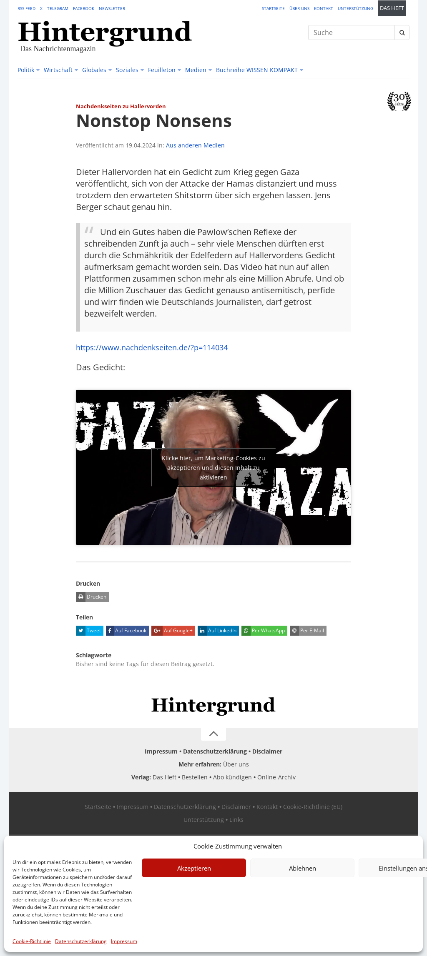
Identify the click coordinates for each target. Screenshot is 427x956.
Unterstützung (355, 8)
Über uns (299, 8)
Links (236, 820)
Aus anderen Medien (195, 145)
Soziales (127, 70)
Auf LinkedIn (217, 631)
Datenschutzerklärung (81, 941)
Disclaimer (267, 751)
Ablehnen (302, 868)
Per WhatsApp (263, 631)
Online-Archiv (276, 777)
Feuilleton (162, 70)
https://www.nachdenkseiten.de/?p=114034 (159, 347)
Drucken (91, 597)
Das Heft (392, 8)
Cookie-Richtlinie (32, 941)
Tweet (88, 631)
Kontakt (323, 8)
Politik (26, 70)
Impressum (124, 941)
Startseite (273, 8)
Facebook (83, 8)
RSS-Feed (26, 8)
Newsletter (112, 8)
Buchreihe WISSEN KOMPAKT (257, 70)
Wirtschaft (58, 70)
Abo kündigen (232, 777)
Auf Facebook (126, 631)
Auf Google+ (172, 631)
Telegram (57, 8)
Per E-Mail (307, 631)
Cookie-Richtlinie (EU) (312, 807)
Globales (94, 70)
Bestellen (195, 777)
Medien (195, 70)
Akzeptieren (194, 868)
